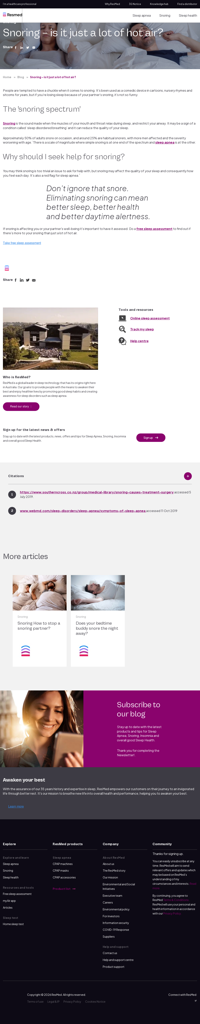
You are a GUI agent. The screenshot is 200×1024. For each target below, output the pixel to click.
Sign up (148, 437)
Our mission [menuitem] (110, 877)
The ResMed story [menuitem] (114, 870)
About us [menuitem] (108, 864)
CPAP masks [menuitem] (61, 870)
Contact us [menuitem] (110, 953)
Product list (62, 888)
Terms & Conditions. (176, 900)
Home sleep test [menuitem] (13, 924)
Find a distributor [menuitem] (187, 4)
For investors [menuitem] (111, 916)
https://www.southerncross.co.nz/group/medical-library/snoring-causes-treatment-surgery (97, 492)
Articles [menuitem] (7, 907)
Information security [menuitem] (116, 922)
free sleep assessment (154, 229)
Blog (20, 77)
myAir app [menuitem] (9, 900)
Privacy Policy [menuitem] (72, 1001)
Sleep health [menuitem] (188, 15)
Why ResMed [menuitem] (112, 4)
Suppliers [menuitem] (109, 936)
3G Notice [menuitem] (135, 4)
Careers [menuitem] (108, 902)
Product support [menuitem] (113, 966)
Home (7, 77)
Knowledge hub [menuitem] (159, 4)
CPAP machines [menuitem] (63, 864)
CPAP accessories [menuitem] (64, 877)
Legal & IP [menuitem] (53, 1001)
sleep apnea (164, 142)
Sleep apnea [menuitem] (141, 15)
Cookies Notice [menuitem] (95, 1001)
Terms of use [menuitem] (35, 1001)
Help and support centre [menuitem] (118, 960)
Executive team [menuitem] (112, 895)
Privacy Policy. (172, 913)
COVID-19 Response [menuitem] (116, 929)
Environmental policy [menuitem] (116, 909)
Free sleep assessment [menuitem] (17, 894)
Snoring (9, 123)
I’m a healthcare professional (19, 4)
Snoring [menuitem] (164, 15)
